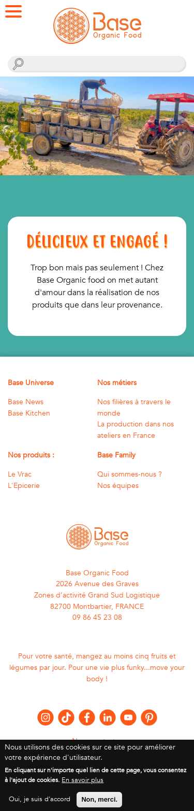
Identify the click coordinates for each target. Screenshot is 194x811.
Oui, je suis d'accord (39, 804)
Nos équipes (118, 486)
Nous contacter (97, 741)
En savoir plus (82, 785)
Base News (25, 402)
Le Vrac (20, 474)
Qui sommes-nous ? (129, 474)
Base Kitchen (29, 413)
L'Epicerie (24, 486)
